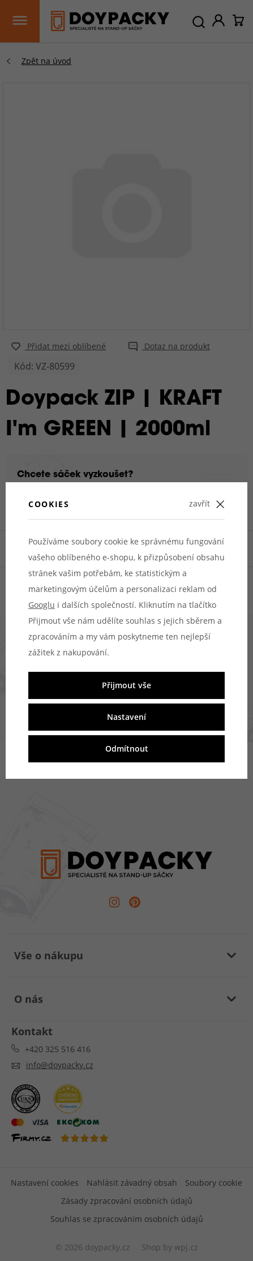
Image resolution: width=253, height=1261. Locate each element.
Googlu (41, 604)
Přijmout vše (126, 685)
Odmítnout (126, 748)
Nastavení (126, 716)
